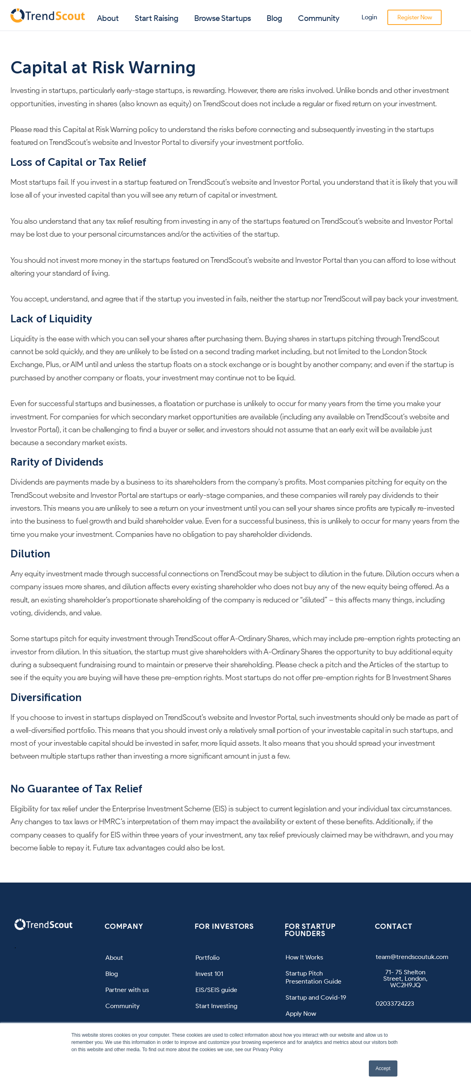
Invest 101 (209, 974)
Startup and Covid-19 (316, 997)
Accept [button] (383, 1068)
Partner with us (127, 990)
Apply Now (301, 1013)
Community (318, 18)
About (108, 18)
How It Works (304, 957)
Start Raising (157, 18)
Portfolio (207, 957)
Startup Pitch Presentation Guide (313, 977)
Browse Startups (222, 18)
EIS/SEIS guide (216, 990)
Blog (274, 18)
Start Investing (216, 1006)
